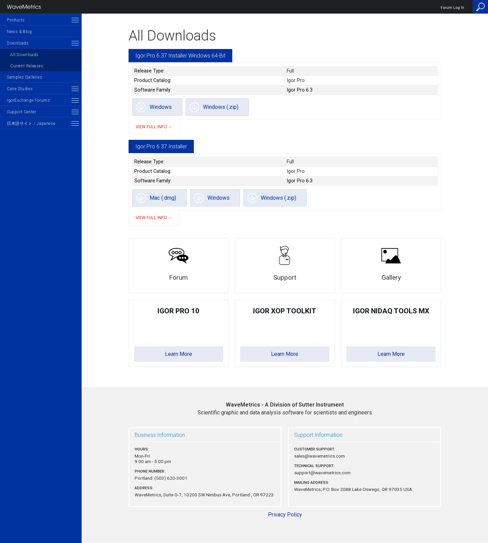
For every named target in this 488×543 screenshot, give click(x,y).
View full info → (154, 126)
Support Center (21, 112)
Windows (161, 107)
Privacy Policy (285, 514)
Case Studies (20, 88)
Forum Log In (452, 7)
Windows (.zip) (220, 107)
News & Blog (19, 31)
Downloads (18, 43)
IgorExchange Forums (28, 100)
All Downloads (24, 54)
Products (16, 20)
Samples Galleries (24, 77)
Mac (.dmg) (163, 198)
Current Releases (27, 66)
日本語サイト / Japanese (31, 123)
